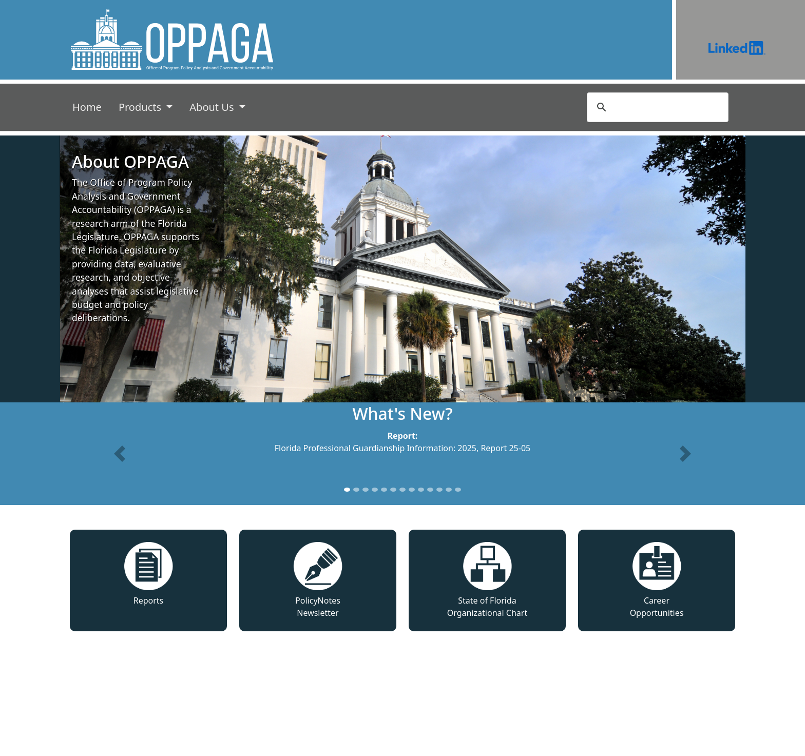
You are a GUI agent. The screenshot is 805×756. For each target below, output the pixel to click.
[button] (119, 453)
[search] (656, 107)
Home (89, 106)
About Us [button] (212, 107)
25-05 (519, 448)
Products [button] (141, 107)
